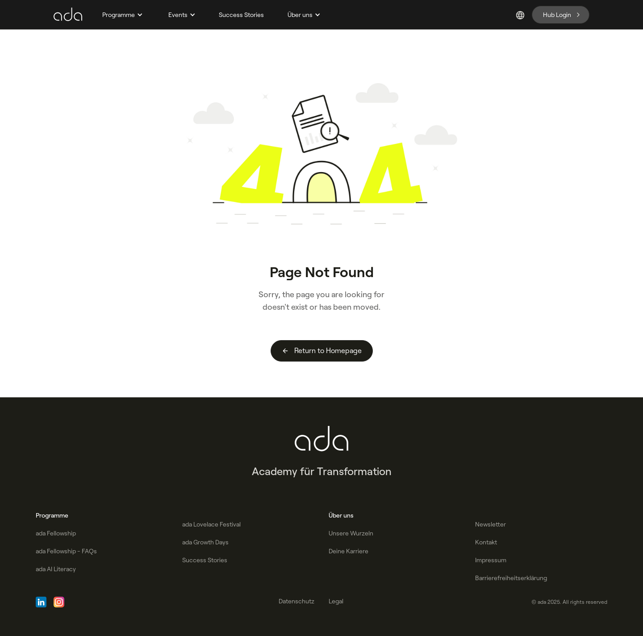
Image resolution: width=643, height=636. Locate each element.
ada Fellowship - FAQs (66, 551)
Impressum (490, 560)
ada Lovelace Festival (211, 524)
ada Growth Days (205, 542)
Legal (336, 601)
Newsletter (490, 524)
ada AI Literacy (56, 569)
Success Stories (241, 14)
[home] (68, 14)
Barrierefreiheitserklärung (511, 577)
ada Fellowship (56, 533)
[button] (121, 15)
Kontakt (486, 542)
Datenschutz (296, 601)
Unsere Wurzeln (351, 533)
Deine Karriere (348, 551)
